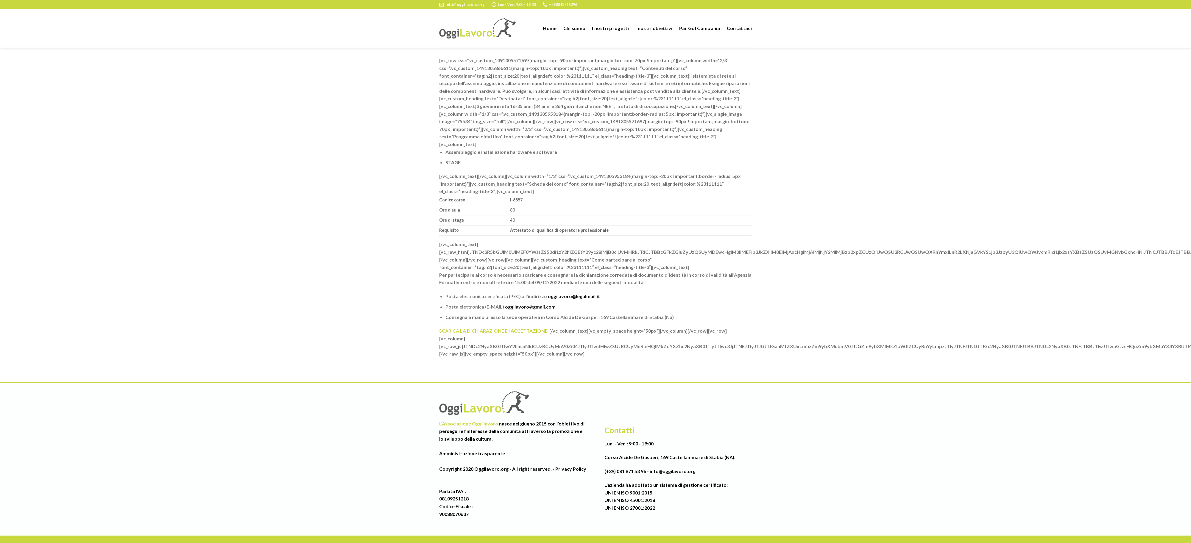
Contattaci (739, 28)
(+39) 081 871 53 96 (625, 471)
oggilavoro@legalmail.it (574, 296)
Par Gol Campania (699, 28)
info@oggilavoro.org (673, 471)
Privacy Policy (570, 469)
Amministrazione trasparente (472, 453)
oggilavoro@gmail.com (530, 306)
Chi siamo (574, 28)
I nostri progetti (610, 28)
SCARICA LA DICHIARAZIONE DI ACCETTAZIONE (494, 331)
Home (549, 28)
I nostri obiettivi (654, 28)
